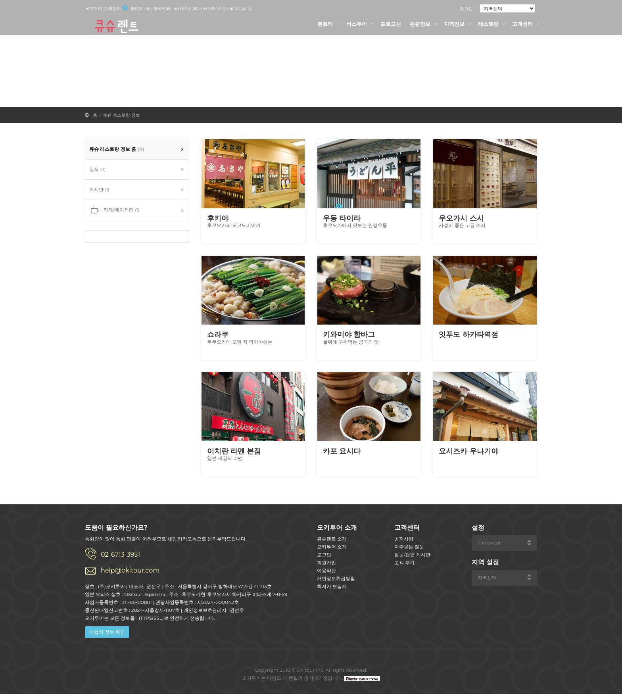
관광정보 (424, 24)
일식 (97, 169)
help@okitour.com (130, 570)
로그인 (466, 9)
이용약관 (326, 570)
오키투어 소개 (332, 547)
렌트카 (329, 24)
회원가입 (326, 562)
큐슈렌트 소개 (332, 539)
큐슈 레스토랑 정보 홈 (116, 149)
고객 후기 (404, 562)
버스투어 (361, 24)
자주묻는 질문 (409, 547)
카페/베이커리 (114, 210)
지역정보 (458, 24)
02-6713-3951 (120, 554)
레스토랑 (492, 24)
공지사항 (403, 539)
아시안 (99, 189)
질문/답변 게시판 (412, 555)
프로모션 (390, 24)
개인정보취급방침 (336, 578)
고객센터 (526, 24)
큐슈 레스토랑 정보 (121, 115)
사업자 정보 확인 (107, 632)
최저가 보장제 (332, 586)
